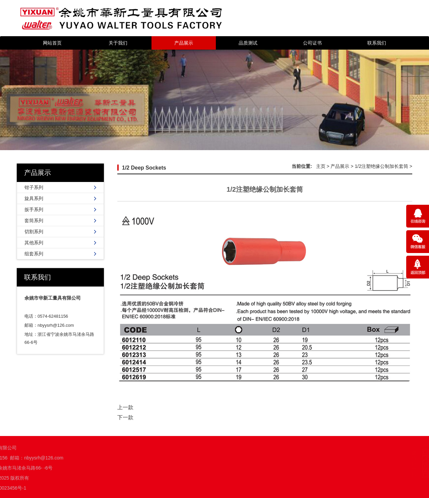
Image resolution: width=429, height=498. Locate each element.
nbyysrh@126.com (56, 325)
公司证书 (312, 43)
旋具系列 (33, 198)
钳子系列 (33, 187)
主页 (320, 166)
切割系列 (33, 231)
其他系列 (33, 242)
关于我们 (118, 43)
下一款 (125, 417)
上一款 (125, 407)
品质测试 (248, 43)
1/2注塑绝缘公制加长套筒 (381, 166)
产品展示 (183, 43)
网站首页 (52, 43)
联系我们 (376, 43)
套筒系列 (33, 220)
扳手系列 (33, 209)
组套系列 (33, 253)
